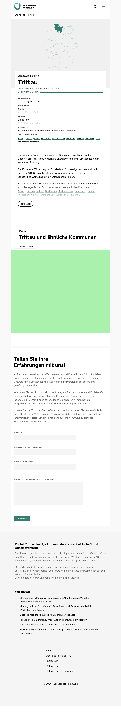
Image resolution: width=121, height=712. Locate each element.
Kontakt (50, 656)
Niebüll (22, 194)
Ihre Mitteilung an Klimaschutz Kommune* (34, 480)
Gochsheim (53, 191)
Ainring (22, 191)
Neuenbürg (84, 191)
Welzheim (72, 194)
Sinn (43, 194)
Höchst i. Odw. (68, 191)
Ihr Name (18, 433)
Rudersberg (33, 194)
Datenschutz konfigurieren (60, 676)
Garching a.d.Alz (36, 191)
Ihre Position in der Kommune (28, 447)
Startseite (20, 14)
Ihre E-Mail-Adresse (23, 462)
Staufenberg (54, 194)
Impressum (52, 666)
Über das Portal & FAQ (58, 661)
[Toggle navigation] (103, 6)
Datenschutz (53, 671)
